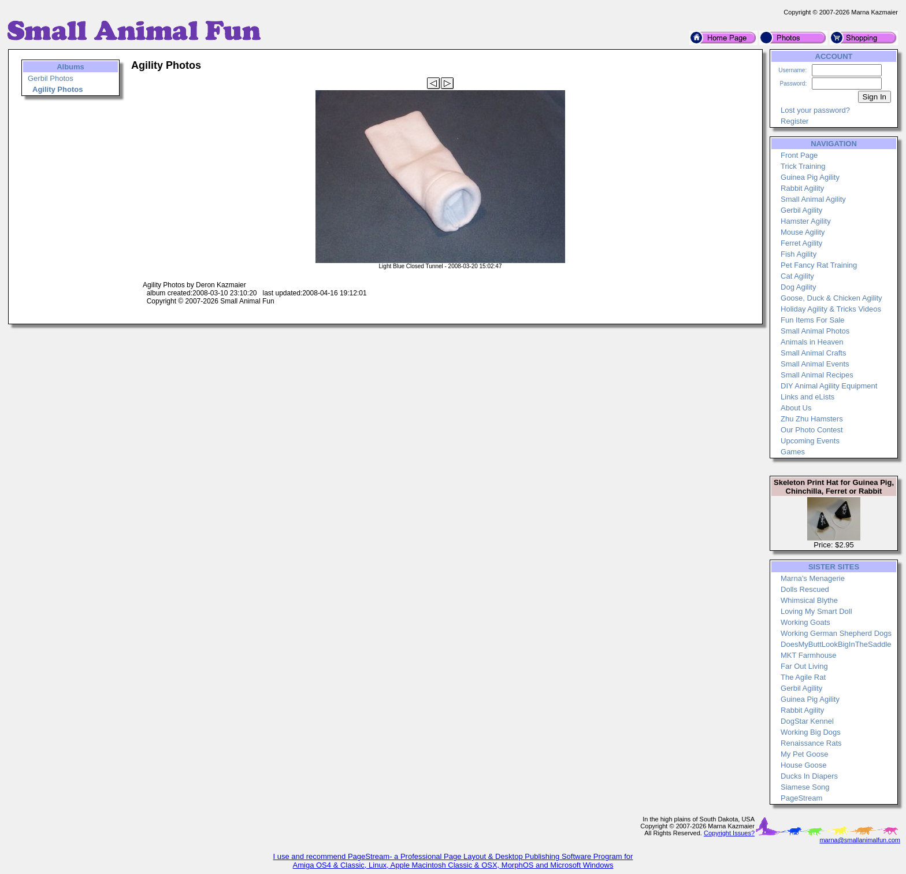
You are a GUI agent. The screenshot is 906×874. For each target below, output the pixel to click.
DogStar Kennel (807, 721)
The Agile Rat (803, 677)
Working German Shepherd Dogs (836, 633)
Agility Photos (57, 89)
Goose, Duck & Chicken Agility (831, 298)
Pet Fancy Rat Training (819, 265)
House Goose (804, 765)
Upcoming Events (810, 440)
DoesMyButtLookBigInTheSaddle (836, 644)
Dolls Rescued (805, 589)
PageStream (801, 798)
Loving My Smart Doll (816, 611)
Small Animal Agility (813, 199)
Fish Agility (798, 254)
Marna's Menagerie (813, 578)
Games (793, 451)
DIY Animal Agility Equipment (829, 386)
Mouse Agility (803, 232)
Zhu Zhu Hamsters (812, 418)
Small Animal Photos (815, 331)
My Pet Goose (804, 754)
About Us (796, 407)
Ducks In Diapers (809, 776)
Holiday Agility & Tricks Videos (831, 309)
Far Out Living (804, 666)
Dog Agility (798, 287)
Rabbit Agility (802, 188)
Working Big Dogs (811, 732)
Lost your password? (815, 110)
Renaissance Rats (811, 743)
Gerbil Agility (801, 210)
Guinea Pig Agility (810, 177)
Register (794, 121)
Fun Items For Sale (813, 320)
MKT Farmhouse (809, 655)
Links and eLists (807, 396)
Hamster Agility (806, 221)
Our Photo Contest (812, 429)
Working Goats (805, 622)
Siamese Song (805, 787)
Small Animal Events (815, 364)
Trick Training (803, 166)
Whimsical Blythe (809, 600)
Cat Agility (797, 276)
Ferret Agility (801, 243)
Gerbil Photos (50, 78)
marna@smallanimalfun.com (859, 839)
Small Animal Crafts (813, 353)
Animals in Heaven (812, 342)
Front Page (799, 155)
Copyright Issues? (729, 832)
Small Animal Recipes (817, 375)
